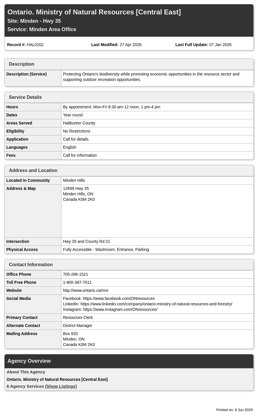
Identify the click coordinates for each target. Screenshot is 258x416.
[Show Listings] (61, 386)
